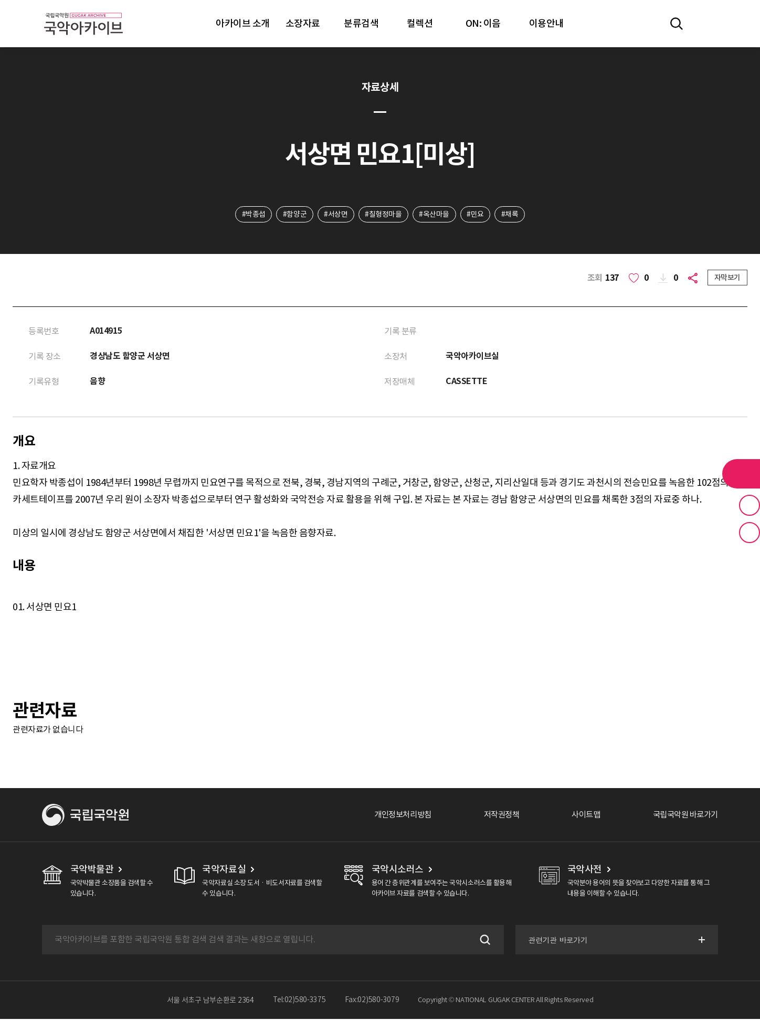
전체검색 (677, 24)
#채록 (511, 214)
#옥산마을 (434, 214)
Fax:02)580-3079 (372, 1001)
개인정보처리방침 (391, 816)
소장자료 (303, 23)
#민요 (476, 214)
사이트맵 (580, 816)
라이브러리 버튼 (741, 473)
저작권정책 (493, 816)
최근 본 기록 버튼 (749, 532)
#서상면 (335, 214)
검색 (482, 940)
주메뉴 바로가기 (0, 0)
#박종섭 (252, 214)
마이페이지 (707, 24)
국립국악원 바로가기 (683, 816)
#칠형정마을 (383, 214)
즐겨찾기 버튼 (749, 505)
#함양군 (293, 214)
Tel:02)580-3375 (299, 1001)
